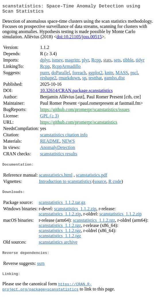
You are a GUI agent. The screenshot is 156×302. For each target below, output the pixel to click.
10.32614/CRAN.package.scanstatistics (76, 92)
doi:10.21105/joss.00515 (79, 39)
